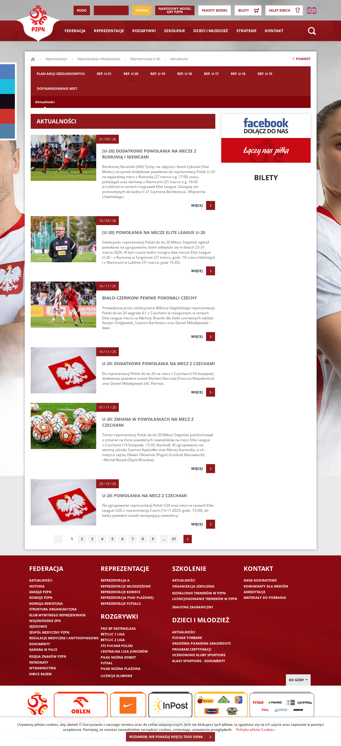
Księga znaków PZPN (47, 656)
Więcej (203, 205)
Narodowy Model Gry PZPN (174, 10)
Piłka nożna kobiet (118, 657)
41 (174, 538)
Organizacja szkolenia (193, 586)
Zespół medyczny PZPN (49, 632)
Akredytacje (254, 592)
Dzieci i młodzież (210, 30)
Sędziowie (38, 626)
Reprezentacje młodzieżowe (98, 58)
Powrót (301, 60)
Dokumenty (39, 644)
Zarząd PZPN (40, 592)
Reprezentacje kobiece (120, 592)
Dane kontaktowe (260, 580)
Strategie (246, 30)
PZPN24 (142, 10)
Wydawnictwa (42, 668)
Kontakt (274, 30)
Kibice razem (40, 674)
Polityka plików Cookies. (255, 729)
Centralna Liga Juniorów (124, 651)
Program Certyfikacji (191, 649)
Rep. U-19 (157, 73)
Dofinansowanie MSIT (57, 88)
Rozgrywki (144, 30)
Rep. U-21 (104, 73)
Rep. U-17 (211, 73)
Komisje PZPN (40, 597)
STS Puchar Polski (117, 645)
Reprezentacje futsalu (121, 603)
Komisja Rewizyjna (46, 603)
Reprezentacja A (115, 580)
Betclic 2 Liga (113, 639)
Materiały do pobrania (265, 597)
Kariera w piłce (43, 649)
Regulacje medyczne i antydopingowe (64, 638)
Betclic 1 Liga (113, 634)
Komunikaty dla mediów (266, 586)
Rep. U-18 (184, 73)
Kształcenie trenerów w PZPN (199, 593)
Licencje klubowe (116, 675)
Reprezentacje (109, 30)
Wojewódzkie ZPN (45, 620)
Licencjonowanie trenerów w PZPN (204, 598)
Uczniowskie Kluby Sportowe (198, 655)
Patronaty (38, 662)
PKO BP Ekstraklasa (118, 628)
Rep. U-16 (238, 73)
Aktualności (45, 102)
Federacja (75, 30)
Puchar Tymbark (187, 637)
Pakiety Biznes (214, 10)
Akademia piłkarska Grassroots (201, 643)
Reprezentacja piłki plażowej (127, 597)
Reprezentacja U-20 (145, 58)
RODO (82, 10)
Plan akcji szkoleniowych (61, 73)
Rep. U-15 (265, 73)
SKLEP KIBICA (285, 10)
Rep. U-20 (131, 73)
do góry (298, 680)
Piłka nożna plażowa (121, 668)
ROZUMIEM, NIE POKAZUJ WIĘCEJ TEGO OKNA (172, 736)
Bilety (249, 10)
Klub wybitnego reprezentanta (57, 615)
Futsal (107, 663)
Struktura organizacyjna (53, 609)
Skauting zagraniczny (192, 607)
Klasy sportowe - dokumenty (198, 661)
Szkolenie (174, 30)
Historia (37, 586)
